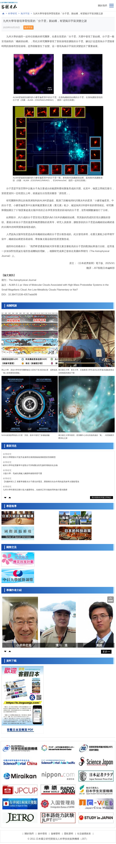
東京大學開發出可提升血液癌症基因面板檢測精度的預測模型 (29, 457)
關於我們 (102, 5)
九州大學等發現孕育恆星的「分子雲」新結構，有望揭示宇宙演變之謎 (68, 13)
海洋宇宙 (25, 13)
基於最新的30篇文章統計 (101, 497)
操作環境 (42, 833)
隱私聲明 (68, 833)
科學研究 (12, 13)
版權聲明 (55, 833)
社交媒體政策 (84, 833)
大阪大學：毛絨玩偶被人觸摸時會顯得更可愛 (22, 473)
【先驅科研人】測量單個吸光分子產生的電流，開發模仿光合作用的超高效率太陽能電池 (41, 481)
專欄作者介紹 (14, 590)
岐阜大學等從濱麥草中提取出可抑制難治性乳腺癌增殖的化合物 (30, 465)
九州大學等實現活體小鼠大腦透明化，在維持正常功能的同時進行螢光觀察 (35, 490)
